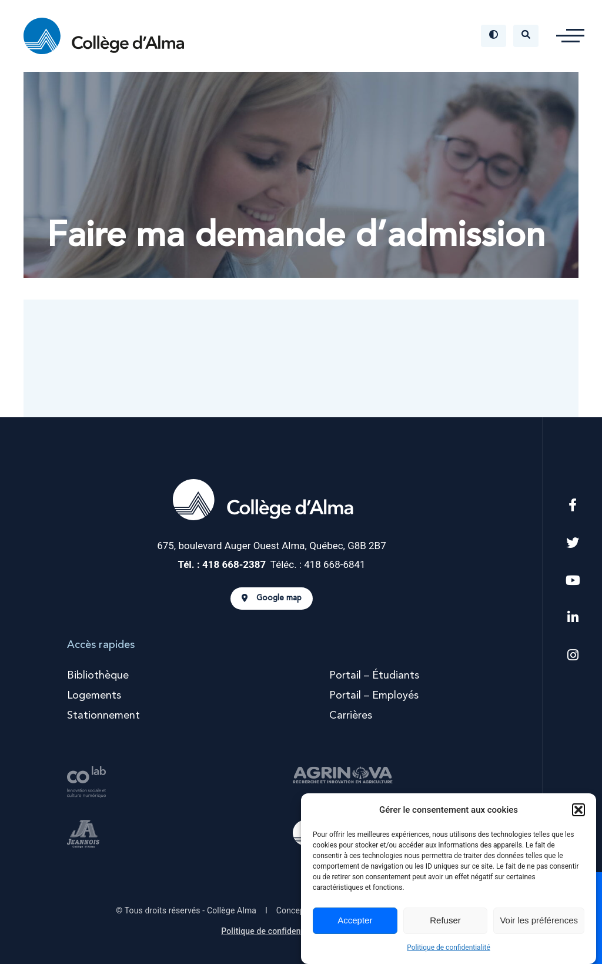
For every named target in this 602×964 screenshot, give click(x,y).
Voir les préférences (539, 920)
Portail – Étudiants (374, 675)
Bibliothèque (98, 675)
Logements (94, 695)
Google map (272, 598)
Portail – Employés (374, 695)
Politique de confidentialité (448, 947)
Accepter (354, 920)
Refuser (445, 920)
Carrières (350, 715)
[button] (578, 810)
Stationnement (103, 715)
